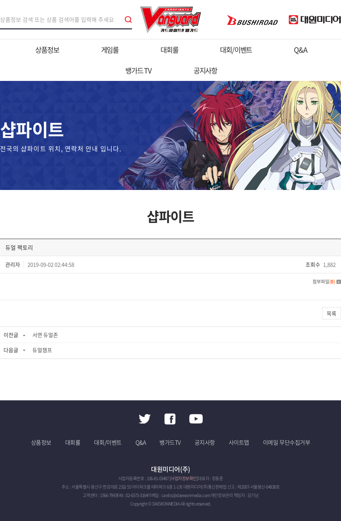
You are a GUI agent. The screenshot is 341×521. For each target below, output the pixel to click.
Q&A (300, 50)
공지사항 (205, 70)
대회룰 (169, 50)
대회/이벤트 (236, 50)
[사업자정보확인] (184, 478)
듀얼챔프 (42, 350)
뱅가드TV (170, 442)
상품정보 (47, 50)
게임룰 (110, 50)
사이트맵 (239, 442)
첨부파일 (326, 281)
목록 (331, 313)
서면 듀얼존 (45, 335)
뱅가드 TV (138, 70)
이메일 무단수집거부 (286, 442)
